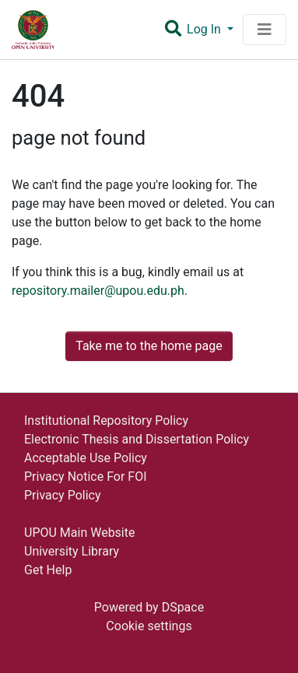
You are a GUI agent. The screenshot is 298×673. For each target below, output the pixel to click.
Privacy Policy (62, 495)
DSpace (183, 607)
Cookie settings (148, 626)
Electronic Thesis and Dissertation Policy (136, 439)
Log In (205, 29)
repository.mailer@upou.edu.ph (98, 290)
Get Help (48, 570)
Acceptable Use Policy (85, 457)
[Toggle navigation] (264, 29)
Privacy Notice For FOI (85, 476)
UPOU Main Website (79, 532)
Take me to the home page (149, 345)
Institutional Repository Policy (106, 420)
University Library (71, 551)
